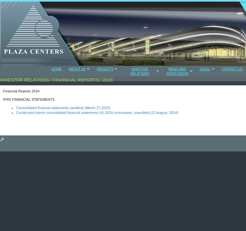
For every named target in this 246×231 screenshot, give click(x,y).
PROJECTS (105, 69)
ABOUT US (77, 69)
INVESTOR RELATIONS (139, 71)
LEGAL (205, 69)
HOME (57, 69)
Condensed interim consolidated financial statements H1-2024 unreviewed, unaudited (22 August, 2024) (97, 113)
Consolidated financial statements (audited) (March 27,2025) (63, 108)
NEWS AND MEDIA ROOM (177, 71)
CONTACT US (231, 69)
